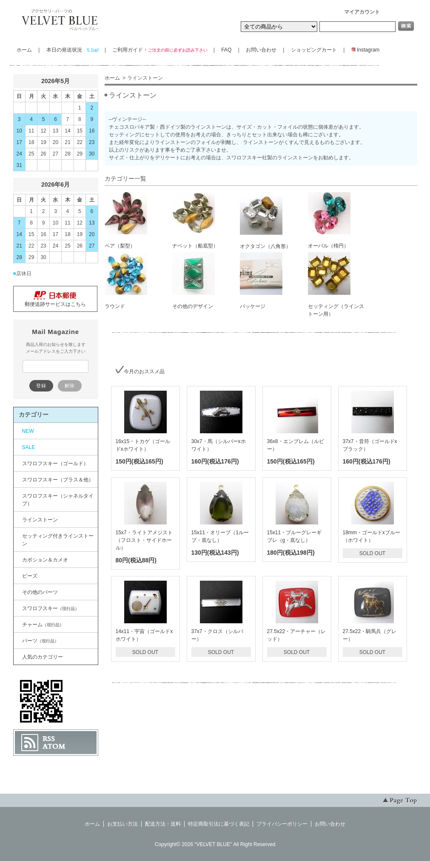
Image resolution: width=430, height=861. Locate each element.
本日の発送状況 (72, 50)
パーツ (40, 641)
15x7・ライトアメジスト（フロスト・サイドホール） (144, 540)
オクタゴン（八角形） (265, 220)
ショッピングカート (314, 50)
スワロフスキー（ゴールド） (55, 463)
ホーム (24, 50)
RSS (49, 738)
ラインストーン (40, 520)
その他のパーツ (40, 592)
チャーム (43, 625)
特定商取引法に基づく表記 (218, 824)
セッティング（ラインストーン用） (336, 284)
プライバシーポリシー (282, 824)
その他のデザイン (193, 280)
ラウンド (126, 280)
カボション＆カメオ (45, 560)
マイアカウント (362, 12)
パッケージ (261, 280)
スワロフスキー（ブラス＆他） (58, 480)
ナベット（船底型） (195, 220)
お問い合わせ (261, 50)
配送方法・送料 (163, 824)
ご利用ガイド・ (159, 50)
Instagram (363, 50)
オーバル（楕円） (329, 220)
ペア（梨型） (126, 220)
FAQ (226, 50)
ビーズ (29, 576)
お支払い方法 (122, 824)
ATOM (54, 746)
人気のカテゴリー (42, 657)
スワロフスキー (50, 608)
